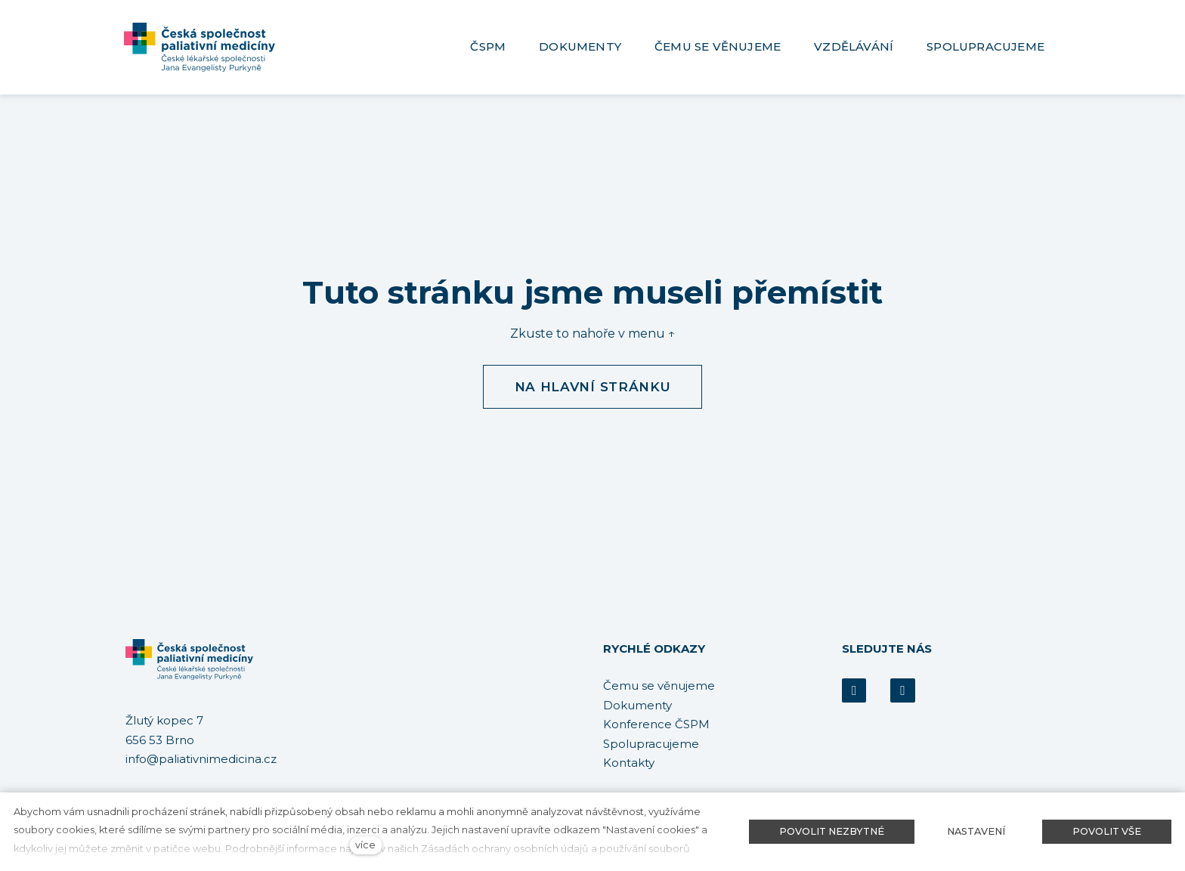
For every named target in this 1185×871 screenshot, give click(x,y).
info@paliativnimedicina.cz (201, 759)
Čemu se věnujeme (659, 685)
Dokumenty (637, 705)
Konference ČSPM (656, 724)
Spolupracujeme (651, 744)
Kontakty (628, 762)
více (365, 845)
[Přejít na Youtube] (902, 691)
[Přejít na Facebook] (854, 691)
